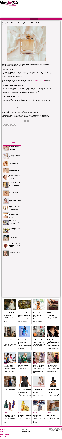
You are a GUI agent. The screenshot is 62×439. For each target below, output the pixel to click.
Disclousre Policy (26, 431)
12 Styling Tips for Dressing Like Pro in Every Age (38, 391)
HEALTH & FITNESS (42, 18)
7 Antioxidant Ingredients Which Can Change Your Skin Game (14, 192)
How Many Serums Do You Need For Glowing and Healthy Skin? (14, 177)
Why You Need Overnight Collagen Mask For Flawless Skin (15, 200)
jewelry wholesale (12, 142)
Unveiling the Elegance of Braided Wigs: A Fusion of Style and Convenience (14, 184)
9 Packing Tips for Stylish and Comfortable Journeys (39, 415)
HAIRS (26, 18)
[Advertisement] (12, 133)
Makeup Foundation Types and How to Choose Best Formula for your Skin (14, 208)
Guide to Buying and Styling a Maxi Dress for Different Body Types (9, 415)
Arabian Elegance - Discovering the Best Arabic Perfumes (24, 415)
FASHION (34, 18)
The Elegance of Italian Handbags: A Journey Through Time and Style (38, 341)
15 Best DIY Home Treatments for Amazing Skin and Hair (14, 222)
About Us (24, 427)
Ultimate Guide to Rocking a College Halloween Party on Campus (53, 391)
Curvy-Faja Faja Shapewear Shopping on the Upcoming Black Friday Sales (24, 391)
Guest (10, 24)
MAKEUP (11, 18)
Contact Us (24, 429)
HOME (4, 18)
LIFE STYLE (50, 18)
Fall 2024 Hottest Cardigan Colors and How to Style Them (53, 314)
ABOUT (57, 18)
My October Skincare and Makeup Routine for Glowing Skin (14, 148)
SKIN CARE (19, 18)
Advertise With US (26, 432)
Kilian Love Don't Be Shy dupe (39, 80)
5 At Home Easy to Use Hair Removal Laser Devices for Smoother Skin (15, 155)
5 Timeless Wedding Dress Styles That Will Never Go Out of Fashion (10, 314)
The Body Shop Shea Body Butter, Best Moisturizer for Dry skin (14, 245)
